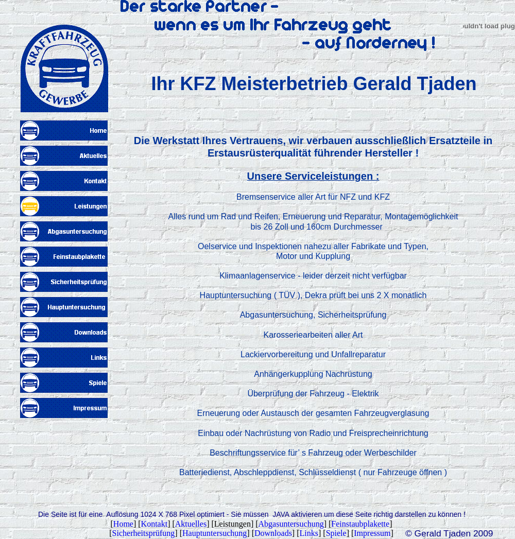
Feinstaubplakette (360, 523)
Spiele (336, 533)
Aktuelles (191, 523)
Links (309, 533)
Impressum (372, 533)
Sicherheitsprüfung (143, 533)
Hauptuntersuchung (214, 533)
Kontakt (154, 523)
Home (123, 523)
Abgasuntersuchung (291, 523)
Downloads (273, 533)
